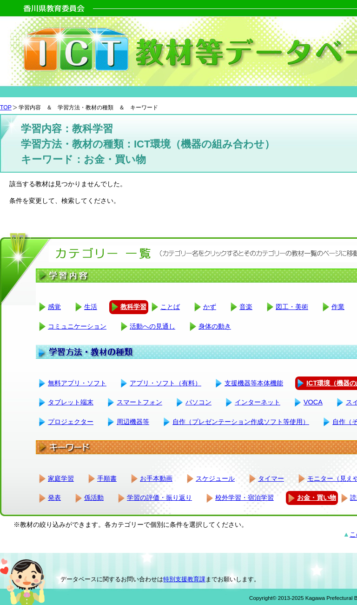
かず (209, 306)
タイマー (271, 478)
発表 (54, 497)
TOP (6, 107)
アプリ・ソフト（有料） (165, 383)
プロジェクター (70, 421)
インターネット (257, 402)
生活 (90, 306)
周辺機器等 (133, 421)
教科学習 (133, 306)
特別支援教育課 (184, 579)
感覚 (54, 306)
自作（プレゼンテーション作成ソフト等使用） (240, 421)
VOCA (313, 402)
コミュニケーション (77, 326)
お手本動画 (156, 478)
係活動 (94, 497)
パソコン (198, 402)
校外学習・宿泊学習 (244, 497)
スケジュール (215, 478)
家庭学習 (61, 478)
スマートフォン (139, 402)
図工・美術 (292, 306)
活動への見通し (152, 326)
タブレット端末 (70, 402)
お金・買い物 (316, 497)
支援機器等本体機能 (254, 383)
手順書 (107, 478)
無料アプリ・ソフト (77, 383)
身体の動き (214, 326)
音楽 (245, 306)
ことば (170, 306)
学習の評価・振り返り (159, 497)
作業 (337, 306)
